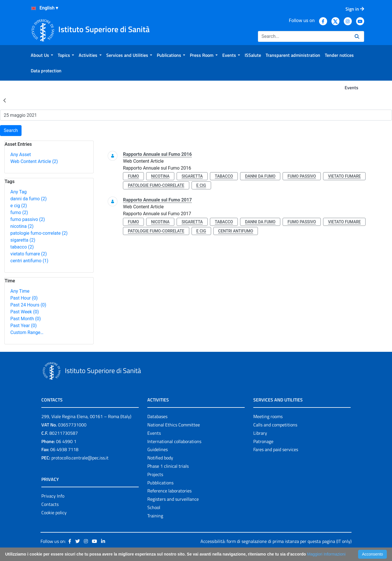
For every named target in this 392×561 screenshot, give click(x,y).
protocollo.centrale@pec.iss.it (80, 457)
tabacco (22, 247)
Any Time (19, 291)
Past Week (24, 312)
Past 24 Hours (28, 305)
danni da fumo (28, 198)
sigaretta (22, 240)
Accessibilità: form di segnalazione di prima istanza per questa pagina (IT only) (276, 541)
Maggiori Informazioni (326, 554)
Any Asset (20, 154)
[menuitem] (41, 55)
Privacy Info (52, 495)
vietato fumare (28, 254)
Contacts (50, 504)
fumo (19, 212)
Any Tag (18, 192)
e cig (18, 205)
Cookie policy (54, 512)
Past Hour (24, 298)
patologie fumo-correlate (38, 233)
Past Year (23, 325)
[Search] (304, 36)
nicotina (22, 226)
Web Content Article (34, 161)
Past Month (25, 318)
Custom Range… (26, 332)
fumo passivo (27, 219)
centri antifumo (29, 260)
